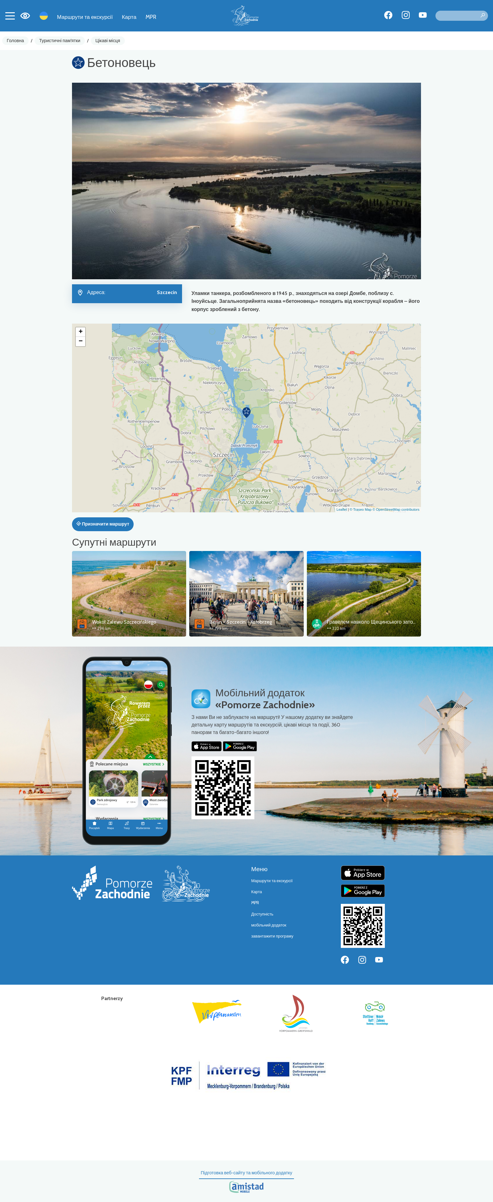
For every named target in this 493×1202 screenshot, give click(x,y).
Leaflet (341, 509)
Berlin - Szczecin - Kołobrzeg (240, 622)
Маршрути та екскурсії (85, 17)
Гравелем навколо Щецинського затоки (372, 622)
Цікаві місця (108, 40)
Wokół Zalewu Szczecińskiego (124, 622)
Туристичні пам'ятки (59, 40)
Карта (129, 17)
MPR (151, 17)
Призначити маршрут (102, 524)
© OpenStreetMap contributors (396, 509)
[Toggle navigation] (10, 15)
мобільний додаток (268, 925)
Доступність (262, 914)
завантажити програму (272, 936)
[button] (246, 412)
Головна (15, 40)
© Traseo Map (360, 509)
